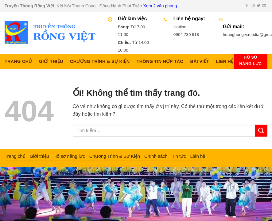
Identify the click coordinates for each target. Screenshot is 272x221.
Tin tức (179, 156)
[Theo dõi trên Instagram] (253, 6)
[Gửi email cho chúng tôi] (264, 6)
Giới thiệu (51, 61)
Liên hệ (224, 61)
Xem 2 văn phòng (160, 5)
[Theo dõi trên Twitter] (258, 6)
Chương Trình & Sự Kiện (100, 61)
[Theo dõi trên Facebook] (247, 6)
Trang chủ (18, 61)
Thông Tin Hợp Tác (160, 61)
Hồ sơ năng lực (69, 156)
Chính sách (156, 156)
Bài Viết (199, 61)
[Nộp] (261, 131)
